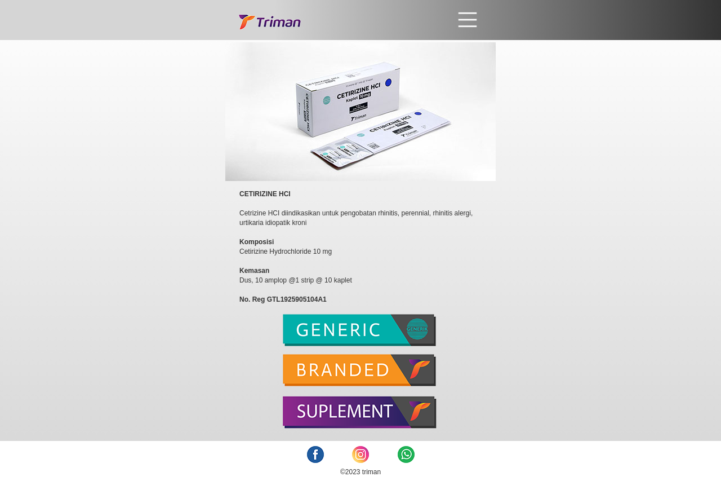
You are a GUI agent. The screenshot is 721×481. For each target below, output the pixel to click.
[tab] (360, 334)
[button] (390, 20)
